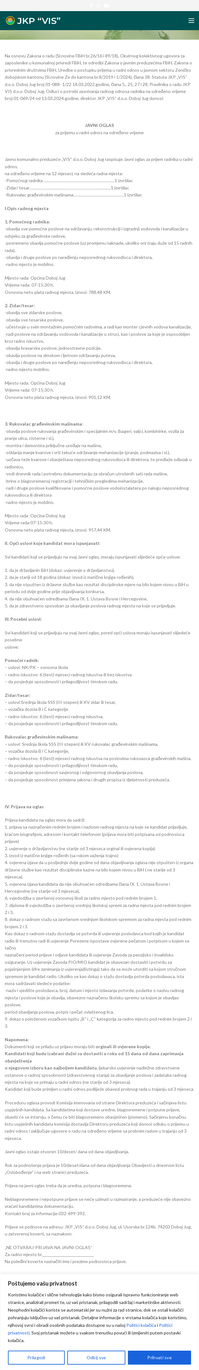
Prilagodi (36, 1357)
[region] (99, 1322)
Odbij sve (96, 1357)
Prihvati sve (159, 1357)
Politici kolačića (141, 1325)
